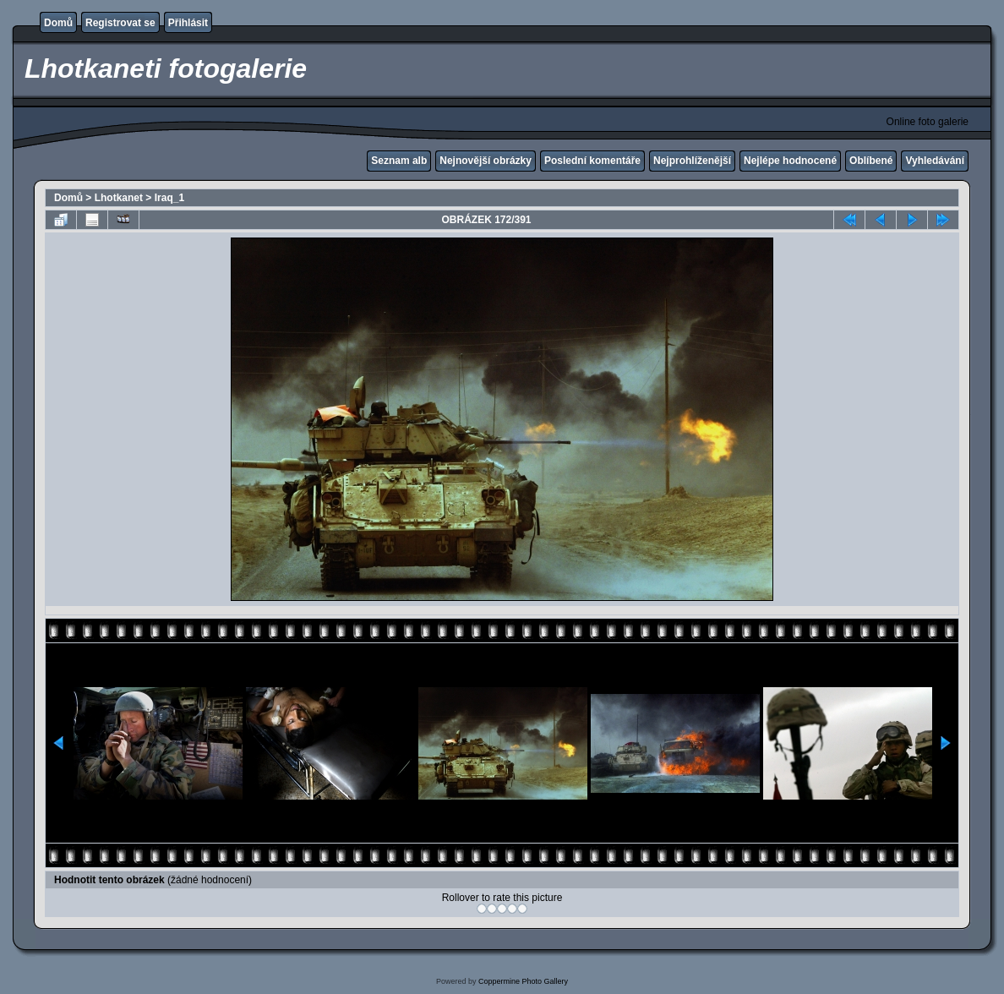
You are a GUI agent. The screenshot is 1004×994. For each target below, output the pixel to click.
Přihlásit (188, 23)
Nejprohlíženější (692, 161)
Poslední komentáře (592, 161)
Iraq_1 (169, 198)
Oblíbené (870, 161)
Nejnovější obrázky (485, 161)
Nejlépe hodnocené (790, 161)
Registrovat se (120, 23)
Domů (58, 23)
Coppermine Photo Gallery (523, 981)
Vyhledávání (934, 161)
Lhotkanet (119, 198)
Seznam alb (399, 161)
